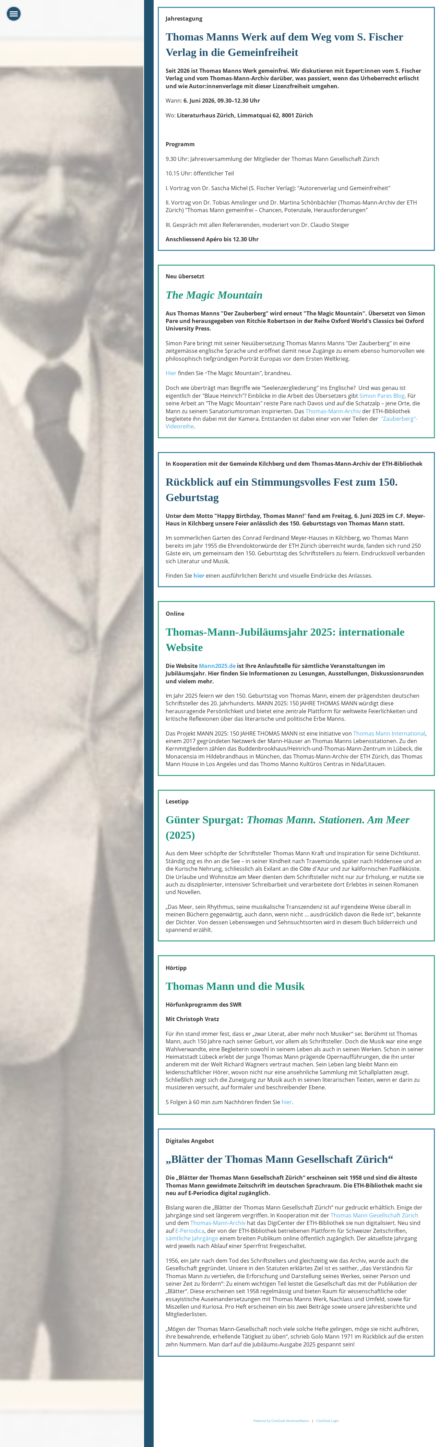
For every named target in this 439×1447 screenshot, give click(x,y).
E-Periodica (189, 1231)
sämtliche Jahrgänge (192, 1238)
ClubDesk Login (327, 1421)
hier (198, 575)
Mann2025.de (217, 666)
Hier (171, 373)
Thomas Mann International (389, 733)
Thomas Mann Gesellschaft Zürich (374, 1215)
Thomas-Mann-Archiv (333, 411)
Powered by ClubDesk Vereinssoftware (281, 1421)
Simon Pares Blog (382, 396)
